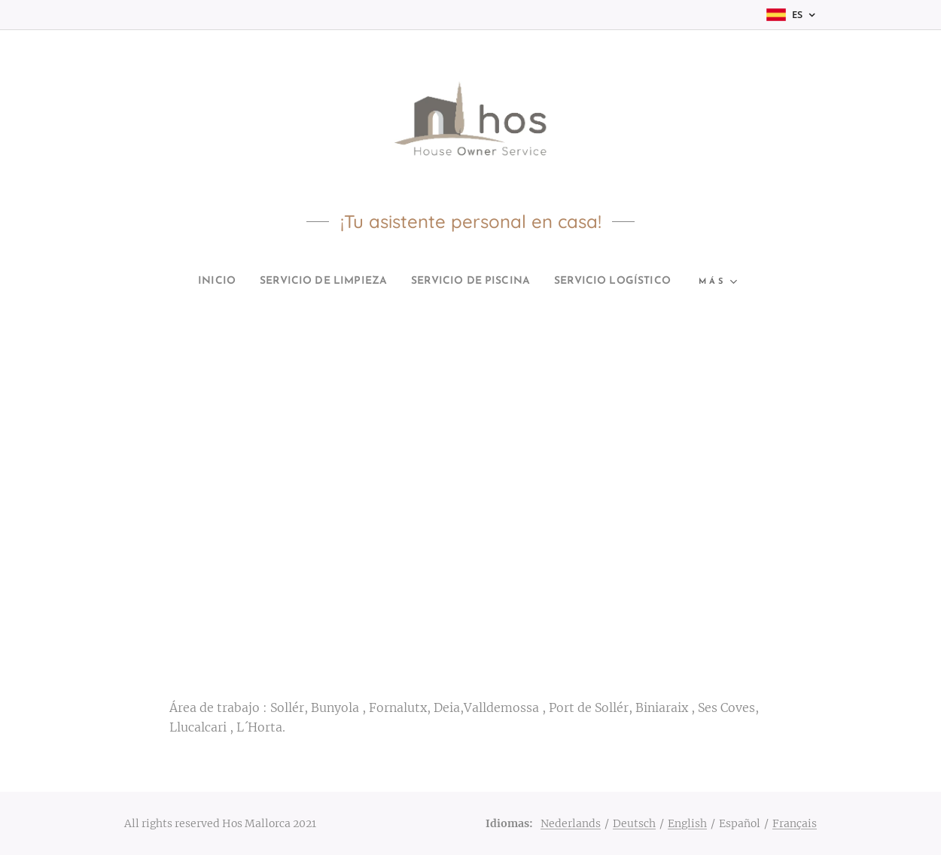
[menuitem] (179, 281)
